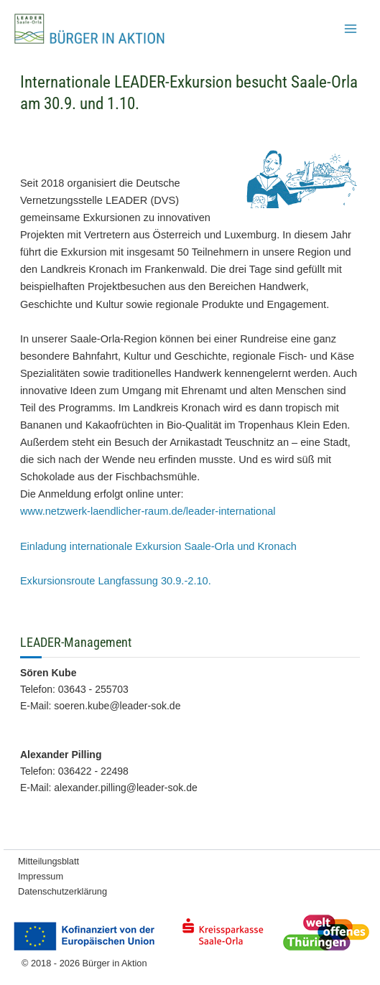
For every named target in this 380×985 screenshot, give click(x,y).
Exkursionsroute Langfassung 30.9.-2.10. (115, 581)
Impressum (40, 876)
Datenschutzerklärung (62, 891)
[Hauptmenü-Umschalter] (350, 29)
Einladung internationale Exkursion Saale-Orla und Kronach (158, 546)
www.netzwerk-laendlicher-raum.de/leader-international (148, 511)
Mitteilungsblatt (48, 861)
